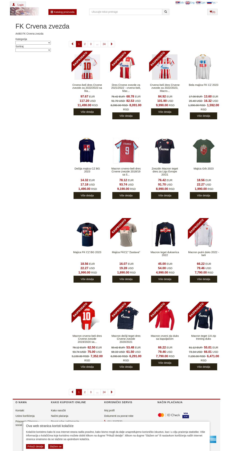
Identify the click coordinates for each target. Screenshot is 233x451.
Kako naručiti (58, 410)
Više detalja (87, 111)
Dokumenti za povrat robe (118, 415)
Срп (200, 2)
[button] (18, 4)
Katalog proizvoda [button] (62, 12)
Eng (189, 2)
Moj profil (109, 410)
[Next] (111, 44)
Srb (179, 2)
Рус (211, 2)
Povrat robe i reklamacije (65, 421)
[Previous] (72, 44)
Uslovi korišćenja (25, 415)
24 (104, 44)
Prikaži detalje (35, 446)
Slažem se (56, 446)
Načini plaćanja (59, 415)
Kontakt (19, 410)
